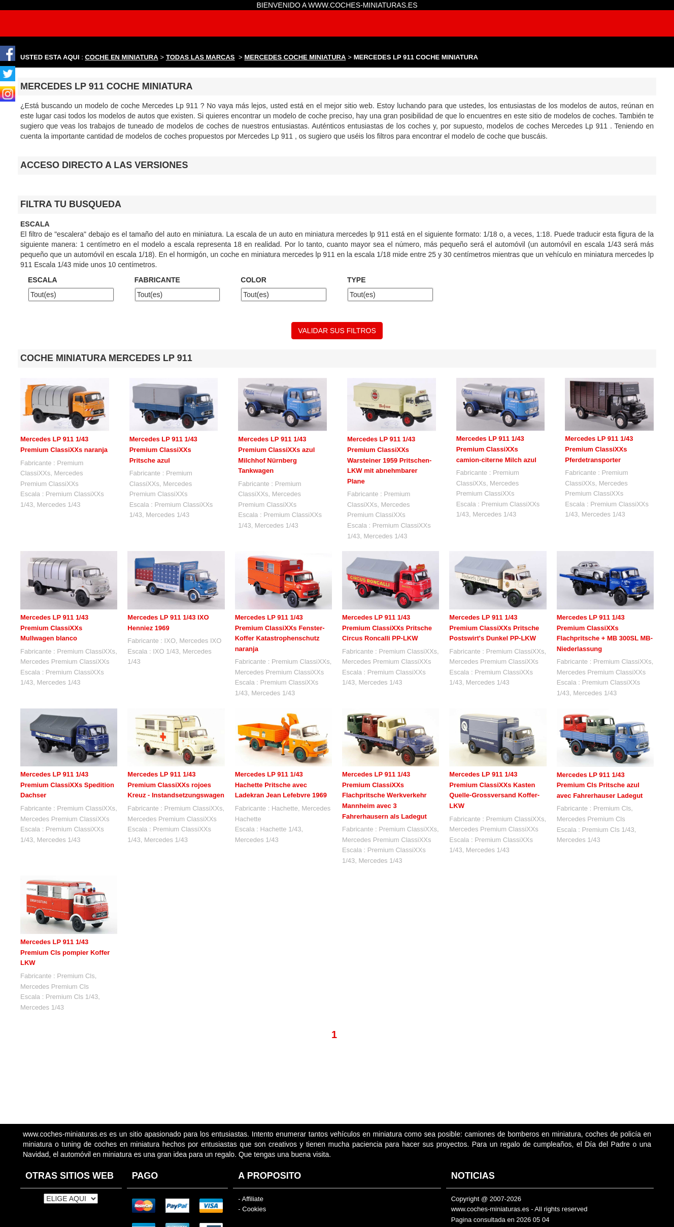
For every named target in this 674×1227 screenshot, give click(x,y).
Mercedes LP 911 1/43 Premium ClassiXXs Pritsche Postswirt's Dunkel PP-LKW (494, 628)
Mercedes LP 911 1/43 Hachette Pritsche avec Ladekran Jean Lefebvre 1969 (281, 784)
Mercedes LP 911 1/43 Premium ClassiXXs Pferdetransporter (599, 449)
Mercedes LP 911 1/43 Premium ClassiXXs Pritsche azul (163, 449)
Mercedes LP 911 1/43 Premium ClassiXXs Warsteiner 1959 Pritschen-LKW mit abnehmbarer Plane (389, 460)
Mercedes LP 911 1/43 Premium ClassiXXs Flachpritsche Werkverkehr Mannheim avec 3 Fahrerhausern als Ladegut (384, 795)
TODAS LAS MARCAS (200, 57)
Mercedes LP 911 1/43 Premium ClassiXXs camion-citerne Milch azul (496, 449)
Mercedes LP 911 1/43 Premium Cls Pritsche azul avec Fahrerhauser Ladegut (600, 785)
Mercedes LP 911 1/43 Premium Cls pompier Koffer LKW (65, 952)
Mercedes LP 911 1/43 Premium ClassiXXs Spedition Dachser (67, 784)
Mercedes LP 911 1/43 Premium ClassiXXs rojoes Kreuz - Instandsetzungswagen (175, 784)
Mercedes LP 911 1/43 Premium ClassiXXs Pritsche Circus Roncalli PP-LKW (387, 628)
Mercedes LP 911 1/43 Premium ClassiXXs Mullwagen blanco (54, 628)
